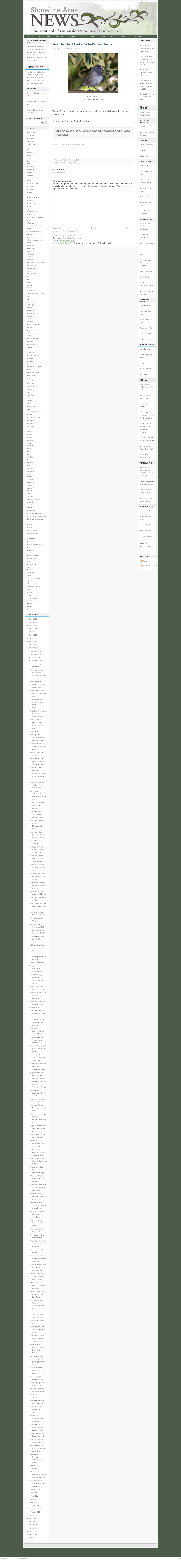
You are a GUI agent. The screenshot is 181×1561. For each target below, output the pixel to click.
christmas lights (32, 203)
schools (29, 508)
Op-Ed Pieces (144, 156)
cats (28, 195)
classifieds (30, 214)
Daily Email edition (61, 243)
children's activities (33, 198)
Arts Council (144, 229)
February (34, 1509)
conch (29, 229)
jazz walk (30, 361)
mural (29, 398)
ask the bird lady (32, 152)
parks (28, 429)
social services (32, 533)
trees (28, 589)
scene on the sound (33, 499)
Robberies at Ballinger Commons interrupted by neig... (38, 1066)
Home (30, 36)
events (29, 271)
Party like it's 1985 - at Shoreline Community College (38, 1084)
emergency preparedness (35, 262)
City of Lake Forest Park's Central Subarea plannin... (37, 1075)
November (34, 654)
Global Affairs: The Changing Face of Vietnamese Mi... (37, 761)
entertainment (31, 265)
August (33, 1489)
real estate (30, 471)
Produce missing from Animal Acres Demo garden (38, 876)
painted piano (31, 423)
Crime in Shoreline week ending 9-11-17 (37, 1409)
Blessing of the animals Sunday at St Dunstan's (38, 995)
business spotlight (33, 178)
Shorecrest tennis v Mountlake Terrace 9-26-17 (37, 1013)
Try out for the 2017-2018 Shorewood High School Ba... (37, 1276)
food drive (30, 285)
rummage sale (31, 496)
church (29, 206)
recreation (30, 477)
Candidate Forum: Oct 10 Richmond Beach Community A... (38, 1187)
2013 (31, 1525)
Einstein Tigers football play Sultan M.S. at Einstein (38, 1049)
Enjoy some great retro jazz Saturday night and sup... (38, 906)
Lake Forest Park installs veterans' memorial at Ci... (37, 1418)
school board (31, 505)
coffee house (31, 223)
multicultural (31, 395)
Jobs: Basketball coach (38, 963)
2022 (31, 632)
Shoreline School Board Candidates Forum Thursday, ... (38, 835)
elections (30, 260)
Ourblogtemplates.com (23, 1558)
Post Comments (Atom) (72, 231)
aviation (29, 158)
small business (32, 530)
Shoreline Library (145, 334)
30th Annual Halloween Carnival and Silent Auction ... (38, 1179)
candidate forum (32, 184)
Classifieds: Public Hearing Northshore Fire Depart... (38, 956)
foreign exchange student (35, 293)
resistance (30, 482)
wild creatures (31, 601)
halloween (30, 322)
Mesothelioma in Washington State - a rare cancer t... (37, 1143)
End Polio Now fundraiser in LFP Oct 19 (37, 1223)
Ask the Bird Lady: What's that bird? (83, 44)
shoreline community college (36, 516)
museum (29, 400)
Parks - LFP (144, 363)
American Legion (145, 223)
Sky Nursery (144, 374)
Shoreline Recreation (147, 197)
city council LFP (32, 212)
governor (30, 316)
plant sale (30, 440)
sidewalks (30, 527)
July (32, 1493)
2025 (31, 622)
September (35, 661)
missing (29, 389)
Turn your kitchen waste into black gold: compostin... (37, 1314)
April (32, 1502)
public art (30, 463)
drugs (29, 251)
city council (30, 209)
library (29, 378)
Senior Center (31, 144)
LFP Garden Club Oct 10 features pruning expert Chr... (38, 1205)
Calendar (143, 127)
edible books (31, 254)
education (30, 257)
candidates (30, 186)
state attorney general (34, 544)
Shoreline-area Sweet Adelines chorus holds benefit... (37, 785)
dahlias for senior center (35, 240)
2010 (31, 1534)
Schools (125, 36)
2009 (31, 1538)
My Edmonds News (146, 511)
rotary (29, 494)
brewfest (29, 172)
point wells (30, 446)
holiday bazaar (32, 333)
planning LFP (31, 437)
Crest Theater (144, 166)
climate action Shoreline (35, 217)
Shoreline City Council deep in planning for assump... (38, 776)
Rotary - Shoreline (146, 271)
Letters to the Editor (146, 145)
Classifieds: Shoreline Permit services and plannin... (38, 885)
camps (29, 181)
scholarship (30, 502)
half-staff (29, 319)
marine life (30, 384)
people (29, 432)
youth (28, 609)
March (33, 1506)
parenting (30, 426)
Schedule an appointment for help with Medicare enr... (38, 1093)
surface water (31, 564)
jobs (28, 364)
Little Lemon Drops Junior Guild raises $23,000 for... (37, 1057)
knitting (29, 370)
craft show (30, 234)
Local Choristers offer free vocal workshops (37, 1214)
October (34, 657)
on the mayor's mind (34, 417)
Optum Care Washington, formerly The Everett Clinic (147, 415)
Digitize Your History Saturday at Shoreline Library (37, 1170)
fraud (28, 296)
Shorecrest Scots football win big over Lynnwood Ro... (38, 1427)
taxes (28, 567)
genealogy (30, 310)
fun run (29, 299)
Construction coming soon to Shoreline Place (147, 97)
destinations (31, 245)
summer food (31, 558)
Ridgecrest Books (146, 328)
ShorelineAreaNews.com (64, 236)
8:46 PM (72, 160)
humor (29, 350)
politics (29, 451)
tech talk (29, 570)
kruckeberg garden (33, 372)
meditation (30, 386)
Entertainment (44, 36)
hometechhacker (32, 344)
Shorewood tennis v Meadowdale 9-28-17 (37, 867)
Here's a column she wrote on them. (69, 144)
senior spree (31, 511)
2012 (31, 1528)
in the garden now (33, 355)
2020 (31, 638)
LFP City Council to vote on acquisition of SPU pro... (37, 948)
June (33, 1496)
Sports (113, 36)
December (34, 651)
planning (29, 434)
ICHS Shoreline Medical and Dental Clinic (146, 387)
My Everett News (145, 530)
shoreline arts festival (34, 513)
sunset (29, 561)
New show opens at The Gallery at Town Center (38, 746)
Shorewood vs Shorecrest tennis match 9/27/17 (37, 1031)
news (28, 409)
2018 (31, 645)
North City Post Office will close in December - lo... (37, 805)
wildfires (29, 603)
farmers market (32, 274)
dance (29, 243)
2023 (31, 629)
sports (29, 542)
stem (28, 547)
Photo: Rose (34, 731)
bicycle (29, 161)
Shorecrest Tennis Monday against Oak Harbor (38, 1108)
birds (28, 164)
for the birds (31, 291)
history (29, 330)
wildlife (29, 606)
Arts (83, 36)
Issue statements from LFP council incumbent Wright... (38, 1267)
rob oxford (30, 488)
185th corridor (31, 133)
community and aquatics (35, 226)
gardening (30, 308)
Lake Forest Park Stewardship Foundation (146, 263)
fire (28, 279)
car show (30, 189)
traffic (28, 581)
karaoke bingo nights (34, 367)
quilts (28, 465)
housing (29, 347)
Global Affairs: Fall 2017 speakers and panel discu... (37, 1448)
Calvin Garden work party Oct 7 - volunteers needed (37, 939)
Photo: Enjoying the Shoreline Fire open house (38, 1329)
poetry (29, 443)
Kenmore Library (145, 305)
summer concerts (33, 556)
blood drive (30, 167)
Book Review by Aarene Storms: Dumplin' (36, 1370)
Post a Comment (60, 172)
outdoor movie (31, 420)
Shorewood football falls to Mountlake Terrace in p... (37, 1338)
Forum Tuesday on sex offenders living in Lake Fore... (38, 1294)
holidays (29, 336)
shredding (30, 525)
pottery (29, 454)
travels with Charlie (33, 587)
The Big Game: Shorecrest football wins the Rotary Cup (38, 737)
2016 (31, 1515)
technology (30, 572)
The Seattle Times (146, 536)
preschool (30, 457)
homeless (30, 341)
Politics (72, 36)
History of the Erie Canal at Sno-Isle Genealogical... (37, 1152)
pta (28, 460)
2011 (31, 1531)
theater (29, 575)
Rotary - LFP (144, 254)
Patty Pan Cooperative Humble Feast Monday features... (38, 714)
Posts (144, 561)
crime (28, 237)
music (29, 403)
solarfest (29, 536)
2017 (31, 648)
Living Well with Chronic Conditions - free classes (38, 684)
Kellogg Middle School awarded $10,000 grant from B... (38, 850)
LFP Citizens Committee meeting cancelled (38, 1285)
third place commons (34, 578)
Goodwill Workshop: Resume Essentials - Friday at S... (38, 1196)
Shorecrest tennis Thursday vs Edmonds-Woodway (38, 814)
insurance (30, 358)
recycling (30, 479)
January (34, 1512)
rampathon (30, 468)
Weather (138, 36)
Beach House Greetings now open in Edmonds (147, 48)
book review (31, 169)
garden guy (30, 305)
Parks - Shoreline (146, 369)
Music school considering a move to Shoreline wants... (38, 1474)
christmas (30, 200)
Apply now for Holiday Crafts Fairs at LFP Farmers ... (37, 1128)
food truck (30, 288)
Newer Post (57, 228)
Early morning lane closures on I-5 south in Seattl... (36, 969)
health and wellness (33, 324)
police (29, 448)
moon (29, 392)
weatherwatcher (32, 598)
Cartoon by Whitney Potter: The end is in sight (38, 693)
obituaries (30, 415)
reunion (29, 485)
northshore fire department (36, 412)
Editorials (143, 150)
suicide (29, 553)
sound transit (31, 539)
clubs (28, 220)
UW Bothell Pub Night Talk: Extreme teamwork (37, 1244)
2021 (31, 635)
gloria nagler (31, 313)
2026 (31, 619)
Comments (146, 566)
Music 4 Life (144, 249)
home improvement (33, 339)
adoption (29, 147)
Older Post (130, 228)
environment (31, 268)
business (30, 175)
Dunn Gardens (32, 138)
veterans (29, 592)
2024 (31, 625)
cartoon (29, 192)
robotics (29, 491)
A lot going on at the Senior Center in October (37, 1022)
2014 (31, 1522)
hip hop (29, 327)
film (28, 276)
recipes (29, 474)
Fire (103, 36)
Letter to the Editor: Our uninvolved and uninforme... (38, 1258)
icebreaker (30, 353)
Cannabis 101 (35, 1007)
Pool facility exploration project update (146, 72)
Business (59, 36)
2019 (31, 641)
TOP (180, 1558)
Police (93, 36)
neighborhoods (32, 406)
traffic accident (32, 584)
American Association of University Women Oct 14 (38, 1161)
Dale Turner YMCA (146, 243)
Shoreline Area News (72, 238)
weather (29, 595)
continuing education (34, 231)
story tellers (31, 550)
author (29, 155)
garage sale (31, 302)
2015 (31, 1518)
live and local (31, 381)
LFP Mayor (30, 141)
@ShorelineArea (67, 241)
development (31, 248)
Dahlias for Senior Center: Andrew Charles (36, 1040)
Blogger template (4, 1558)
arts (28, 150)
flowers (29, 282)
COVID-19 (30, 136)
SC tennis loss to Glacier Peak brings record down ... (38, 1483)
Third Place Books (146, 339)
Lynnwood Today (145, 525)
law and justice (32, 375)
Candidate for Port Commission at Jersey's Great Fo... (38, 858)
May (32, 1499)
